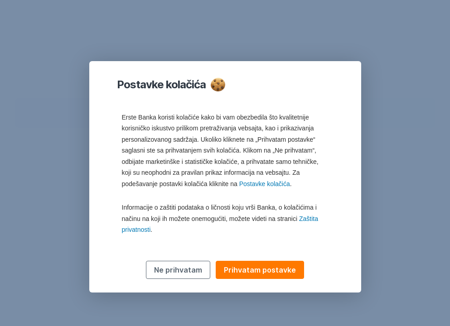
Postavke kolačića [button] (264, 183)
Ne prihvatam (178, 269)
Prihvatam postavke (260, 269)
